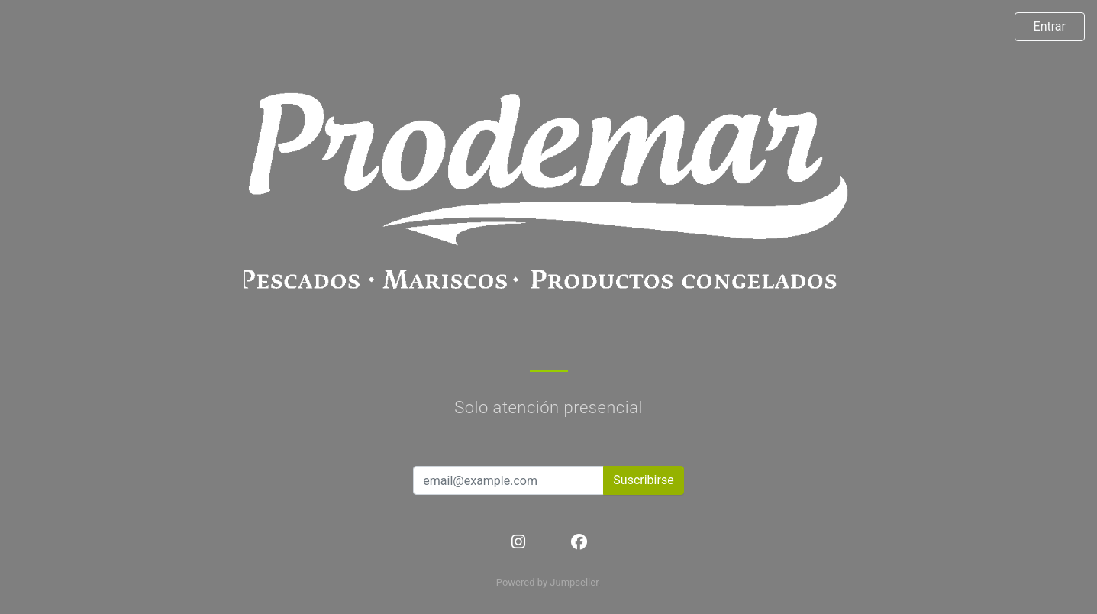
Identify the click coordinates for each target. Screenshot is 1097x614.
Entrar (1050, 26)
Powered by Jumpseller (547, 582)
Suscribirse (643, 480)
